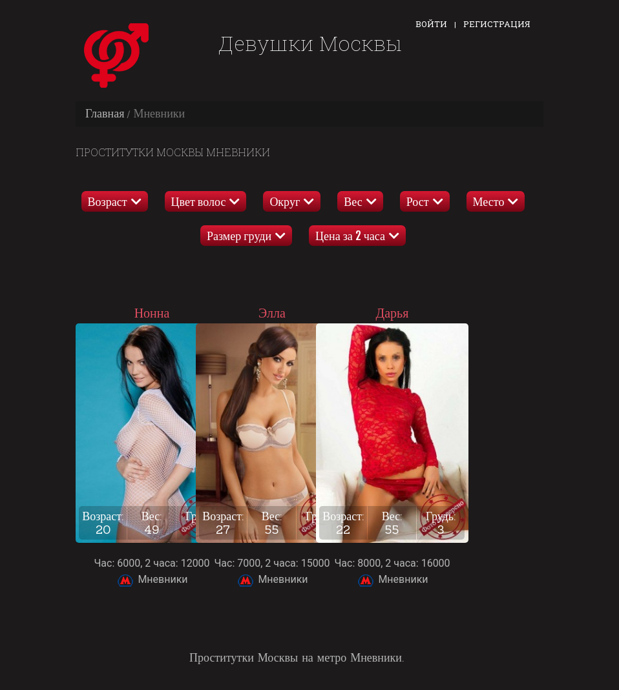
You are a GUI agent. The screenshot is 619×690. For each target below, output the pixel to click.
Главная (104, 113)
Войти (431, 24)
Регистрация (496, 24)
